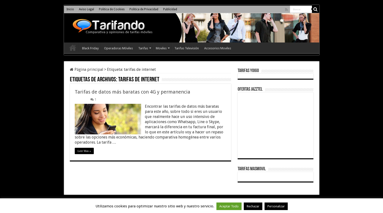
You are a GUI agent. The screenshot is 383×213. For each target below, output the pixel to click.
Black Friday (90, 48)
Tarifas (143, 48)
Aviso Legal (86, 9)
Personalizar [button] (276, 206)
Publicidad (170, 9)
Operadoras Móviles (118, 48)
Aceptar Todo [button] (229, 206)
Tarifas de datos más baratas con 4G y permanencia (132, 92)
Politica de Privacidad (143, 9)
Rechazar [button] (253, 206)
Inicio (70, 9)
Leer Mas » (84, 151)
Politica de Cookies (112, 9)
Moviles (161, 48)
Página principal (86, 69)
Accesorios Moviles (217, 48)
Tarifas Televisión (186, 48)
